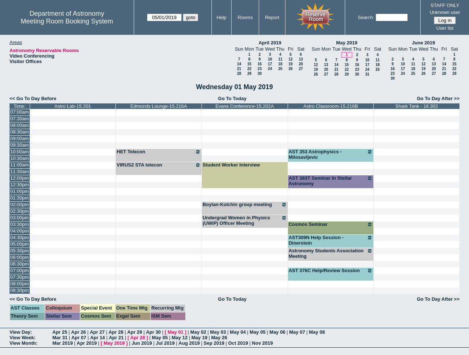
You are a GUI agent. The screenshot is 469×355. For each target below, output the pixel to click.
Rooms (245, 17)
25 (280, 69)
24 (270, 69)
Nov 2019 (262, 343)
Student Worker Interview (231, 165)
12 (290, 59)
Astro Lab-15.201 (73, 106)
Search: (366, 17)
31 (367, 74)
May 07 (297, 332)
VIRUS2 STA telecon (159, 165)
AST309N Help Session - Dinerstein (331, 240)
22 (249, 69)
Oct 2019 (238, 343)
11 (280, 59)
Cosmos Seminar (331, 224)
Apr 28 (115, 332)
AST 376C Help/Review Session (331, 271)
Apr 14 (97, 337)
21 (239, 69)
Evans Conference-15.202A (244, 106)
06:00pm (19, 257)
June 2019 (423, 42)
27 (301, 69)
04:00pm (19, 231)
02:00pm (19, 204)
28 (239, 74)
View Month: (23, 343)
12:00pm (19, 178)
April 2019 (270, 42)
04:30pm (19, 237)
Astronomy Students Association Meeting (331, 253)
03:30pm (19, 224)
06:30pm (19, 264)
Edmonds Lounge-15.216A (158, 106)
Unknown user (445, 12)
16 (260, 64)
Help (221, 17)
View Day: (21, 332)
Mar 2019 (62, 343)
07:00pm (19, 270)
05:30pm (19, 250)
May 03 (218, 332)
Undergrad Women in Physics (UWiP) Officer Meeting (245, 220)
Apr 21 (116, 337)
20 (301, 64)
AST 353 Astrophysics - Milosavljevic (331, 154)
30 (260, 74)
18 (280, 64)
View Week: (23, 337)
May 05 (257, 332)
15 (249, 64)
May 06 (277, 332)
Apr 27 (97, 332)
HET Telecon (159, 152)
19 (290, 64)
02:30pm (19, 211)
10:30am (19, 158)
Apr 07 (78, 337)
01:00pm (19, 191)
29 (249, 74)
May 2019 (346, 42)
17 (270, 64)
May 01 (175, 332)
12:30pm (19, 184)
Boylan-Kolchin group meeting (245, 205)
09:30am (19, 145)
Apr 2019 (87, 343)
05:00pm (19, 244)
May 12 (180, 337)
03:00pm (19, 217)
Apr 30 (153, 332)
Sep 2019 (214, 343)
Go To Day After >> (438, 98)
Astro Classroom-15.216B (330, 106)
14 (239, 64)
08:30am (19, 132)
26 (290, 69)
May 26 (219, 337)
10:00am (19, 151)
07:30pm (19, 277)
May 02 (198, 332)
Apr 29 (134, 332)
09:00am (19, 138)
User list (445, 28)
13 (301, 59)
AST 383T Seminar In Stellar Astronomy (331, 180)
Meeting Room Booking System (67, 21)
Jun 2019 (142, 343)
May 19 (199, 337)
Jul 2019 (165, 343)
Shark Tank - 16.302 (416, 106)
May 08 (317, 332)
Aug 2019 (189, 343)
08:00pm (19, 283)
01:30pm (19, 198)
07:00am (19, 112)
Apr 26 (78, 332)
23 (260, 69)
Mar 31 (59, 337)
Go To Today (232, 98)
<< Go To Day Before (33, 98)
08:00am (19, 125)
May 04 (237, 332)
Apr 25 (59, 332)
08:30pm (19, 290)
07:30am (19, 118)
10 (270, 59)
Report (272, 17)
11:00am (19, 165)
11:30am (19, 171)
